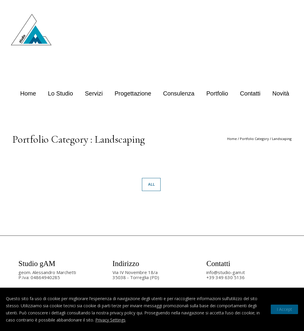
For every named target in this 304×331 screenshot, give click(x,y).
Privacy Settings (110, 320)
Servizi (94, 93)
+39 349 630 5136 (225, 277)
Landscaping (282, 138)
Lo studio (60, 93)
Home (28, 93)
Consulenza (178, 93)
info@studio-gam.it (225, 272)
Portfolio (217, 93)
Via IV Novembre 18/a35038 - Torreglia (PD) (136, 274)
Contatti (250, 93)
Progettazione (133, 93)
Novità (280, 93)
